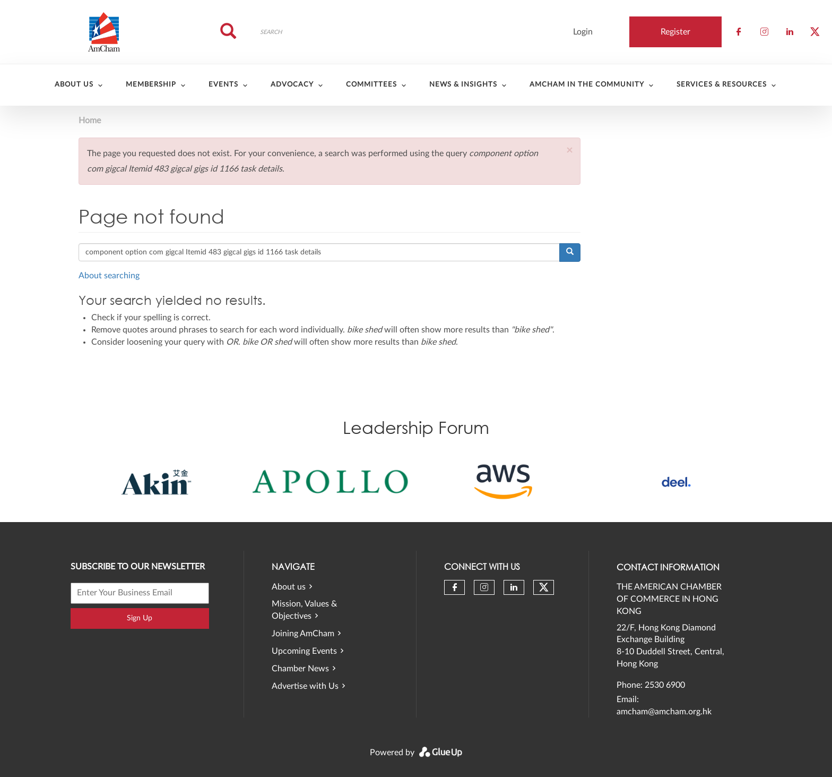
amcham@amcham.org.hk (664, 711)
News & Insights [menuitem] (463, 84)
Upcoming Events (304, 651)
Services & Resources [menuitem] (722, 84)
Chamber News (300, 668)
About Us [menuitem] (74, 84)
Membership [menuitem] (151, 84)
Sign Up (139, 618)
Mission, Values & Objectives (304, 610)
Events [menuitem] (223, 84)
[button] (569, 150)
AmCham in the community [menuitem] (587, 84)
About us (289, 587)
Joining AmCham (303, 633)
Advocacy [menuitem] (292, 84)
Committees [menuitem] (371, 84)
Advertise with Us (305, 686)
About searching (109, 275)
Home (90, 120)
